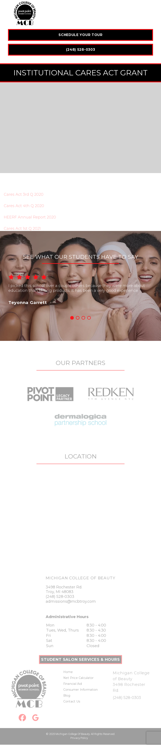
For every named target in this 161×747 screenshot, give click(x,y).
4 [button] (89, 318)
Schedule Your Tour (80, 35)
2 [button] (77, 318)
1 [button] (72, 318)
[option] (80, 286)
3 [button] (83, 318)
